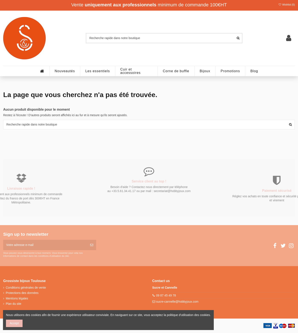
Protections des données (22, 293)
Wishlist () (286, 4)
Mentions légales (17, 298)
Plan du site (13, 303)
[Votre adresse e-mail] (45, 245)
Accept (14, 323)
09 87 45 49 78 (166, 295)
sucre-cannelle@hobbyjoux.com (177, 301)
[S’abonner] (91, 245)
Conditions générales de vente (26, 287)
